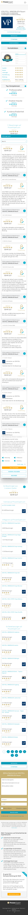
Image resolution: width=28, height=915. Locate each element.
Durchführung (5, 74)
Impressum (14, 909)
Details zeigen (20, 464)
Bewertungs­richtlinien (7, 908)
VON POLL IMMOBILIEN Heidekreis (10, 632)
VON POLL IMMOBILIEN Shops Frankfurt (12, 558)
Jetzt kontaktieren (14, 43)
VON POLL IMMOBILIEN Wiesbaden (11, 724)
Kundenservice (6, 79)
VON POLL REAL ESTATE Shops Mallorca (12, 599)
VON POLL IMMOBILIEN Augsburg (10, 684)
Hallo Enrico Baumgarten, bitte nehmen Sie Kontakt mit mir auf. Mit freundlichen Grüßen (14, 786)
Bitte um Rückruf (8, 808)
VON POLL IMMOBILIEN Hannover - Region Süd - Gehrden (13, 711)
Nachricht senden (14, 812)
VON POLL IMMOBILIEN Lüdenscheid (11, 698)
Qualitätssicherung (15, 908)
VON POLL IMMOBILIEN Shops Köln (11, 573)
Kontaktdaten (17, 48)
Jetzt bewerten (14, 35)
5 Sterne (16, 53)
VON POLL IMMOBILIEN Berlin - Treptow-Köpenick (12, 672)
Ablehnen (14, 475)
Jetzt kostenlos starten (14, 894)
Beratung (4, 77)
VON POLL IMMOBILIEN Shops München (12, 586)
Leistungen (5, 72)
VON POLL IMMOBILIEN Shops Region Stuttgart (11, 535)
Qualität (4, 68)
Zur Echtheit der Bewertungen (14, 32)
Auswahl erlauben (14, 471)
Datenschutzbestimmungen (15, 816)
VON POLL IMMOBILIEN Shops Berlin (11, 523)
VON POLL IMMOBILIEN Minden (10, 737)
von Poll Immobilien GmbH (8, 505)
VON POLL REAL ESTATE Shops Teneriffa (12, 612)
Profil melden (14, 827)
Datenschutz (22, 908)
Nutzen (4, 70)
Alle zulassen (14, 467)
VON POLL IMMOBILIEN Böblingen (10, 658)
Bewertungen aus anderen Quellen (21, 28)
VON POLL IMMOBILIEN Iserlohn (10, 645)
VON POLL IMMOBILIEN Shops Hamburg (12, 546)
